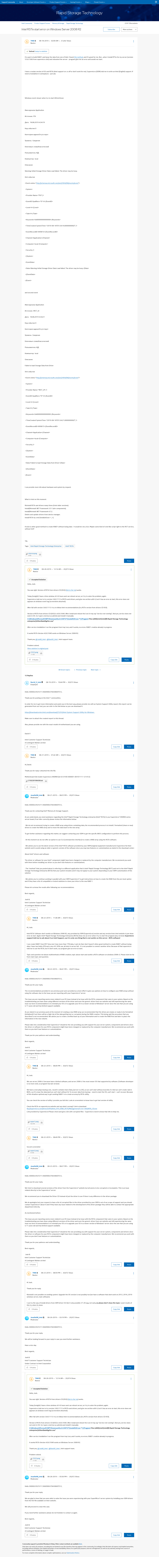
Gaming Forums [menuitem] (75, 2)
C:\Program (84, 619)
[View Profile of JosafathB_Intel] (37, 795)
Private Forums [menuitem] (99, 2)
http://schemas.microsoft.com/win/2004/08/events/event (57, 183)
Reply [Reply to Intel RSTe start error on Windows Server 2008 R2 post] (129, 561)
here (80, 1544)
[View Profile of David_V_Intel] (37, 682)
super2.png (34, 1150)
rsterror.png (32, 553)
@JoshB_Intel (41, 639)
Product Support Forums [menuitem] (57, 2)
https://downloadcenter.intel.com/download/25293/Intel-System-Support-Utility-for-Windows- (60, 712)
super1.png (34, 1121)
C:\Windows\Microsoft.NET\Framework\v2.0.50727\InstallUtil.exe (53, 619)
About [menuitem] (21, 2)
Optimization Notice (73, 1553)
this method (78, 57)
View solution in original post (37, 648)
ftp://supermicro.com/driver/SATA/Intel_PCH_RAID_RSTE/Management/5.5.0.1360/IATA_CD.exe (62, 1108)
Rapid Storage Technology (74, 23)
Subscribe (111, 29)
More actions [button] (127, 29)
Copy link (114, 659)
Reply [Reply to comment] (127, 659)
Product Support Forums (42, 23)
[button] (133, 41)
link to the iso (71, 590)
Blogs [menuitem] (87, 2)
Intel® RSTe (70, 546)
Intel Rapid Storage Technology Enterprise (46, 546)
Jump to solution (38, 51)
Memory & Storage (58, 23)
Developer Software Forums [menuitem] (36, 2)
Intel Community (27, 23)
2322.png (34, 652)
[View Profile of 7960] (33, 41)
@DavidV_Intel (52, 639)
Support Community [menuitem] (8, 2)
